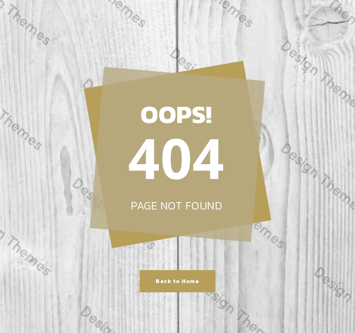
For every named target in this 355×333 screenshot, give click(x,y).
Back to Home (177, 281)
